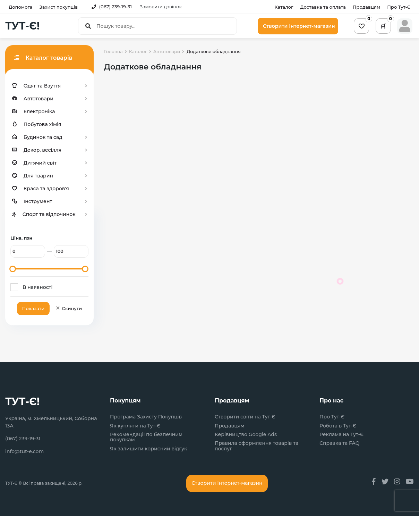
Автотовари (32, 98)
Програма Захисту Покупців (146, 416)
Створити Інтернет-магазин (299, 26)
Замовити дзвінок (161, 6)
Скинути (68, 308)
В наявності (37, 287)
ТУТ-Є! (22, 26)
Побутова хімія (36, 124)
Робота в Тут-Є (337, 425)
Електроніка (33, 111)
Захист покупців (58, 7)
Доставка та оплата (323, 7)
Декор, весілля (36, 150)
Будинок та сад (37, 137)
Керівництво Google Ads (246, 434)
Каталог (283, 7)
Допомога (20, 7)
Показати (33, 308)
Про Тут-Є (398, 7)
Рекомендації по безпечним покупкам (146, 437)
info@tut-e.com (24, 451)
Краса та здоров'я (40, 188)
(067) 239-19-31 (112, 6)
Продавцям (366, 7)
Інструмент (32, 201)
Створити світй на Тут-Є (245, 416)
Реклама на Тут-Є (341, 434)
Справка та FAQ (339, 443)
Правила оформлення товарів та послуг (256, 446)
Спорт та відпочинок (44, 214)
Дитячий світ (34, 163)
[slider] (12, 269)
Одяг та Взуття (36, 86)
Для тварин (32, 176)
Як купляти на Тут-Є (135, 425)
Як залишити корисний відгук (148, 448)
